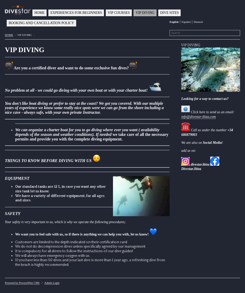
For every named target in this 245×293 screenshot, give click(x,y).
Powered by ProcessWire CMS (22, 282)
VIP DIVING (145, 13)
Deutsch (198, 21)
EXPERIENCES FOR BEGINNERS (76, 13)
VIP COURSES (119, 13)
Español (186, 21)
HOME (39, 13)
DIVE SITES (169, 13)
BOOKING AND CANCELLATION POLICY (41, 23)
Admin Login (51, 282)
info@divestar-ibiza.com (198, 117)
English (174, 21)
